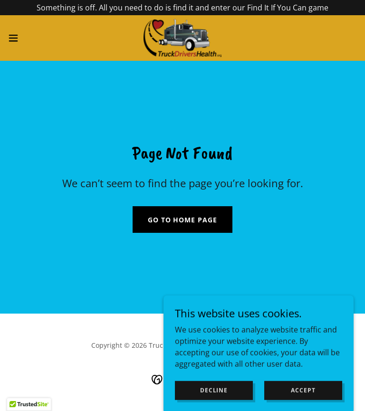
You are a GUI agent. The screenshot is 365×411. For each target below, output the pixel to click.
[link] (182, 38)
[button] (31, 38)
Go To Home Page (183, 219)
